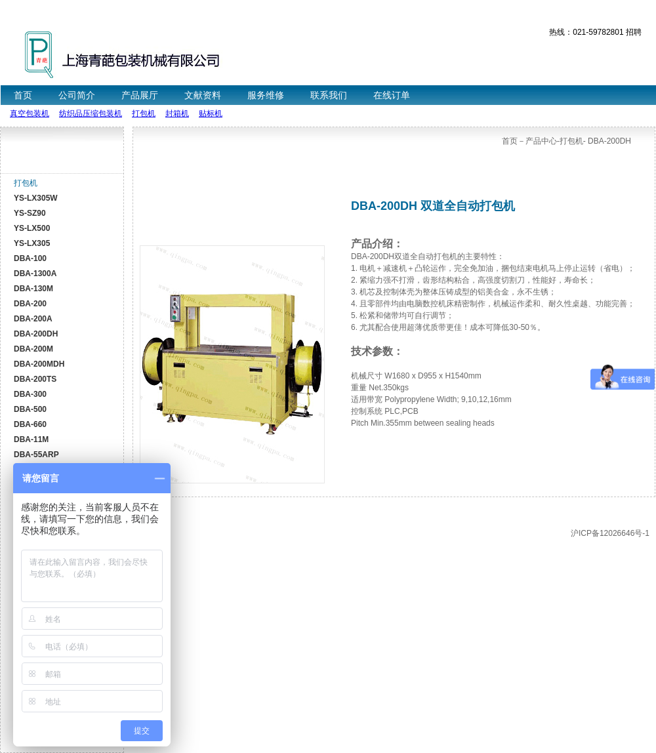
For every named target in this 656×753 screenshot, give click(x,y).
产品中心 (541, 141)
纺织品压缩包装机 (90, 113)
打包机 (143, 113)
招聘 (634, 32)
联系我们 (328, 95)
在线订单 (391, 95)
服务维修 (265, 95)
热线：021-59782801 (586, 32)
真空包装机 (29, 113)
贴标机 (210, 113)
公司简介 (76, 95)
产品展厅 (139, 95)
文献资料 (202, 95)
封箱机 (177, 113)
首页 (23, 95)
